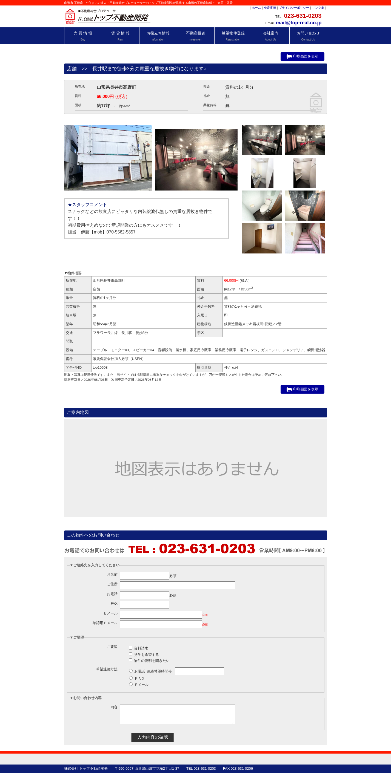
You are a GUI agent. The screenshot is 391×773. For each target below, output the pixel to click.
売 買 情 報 (83, 36)
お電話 (112, 594)
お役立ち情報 (158, 36)
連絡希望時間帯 (159, 671)
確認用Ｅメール (105, 623)
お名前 (112, 574)
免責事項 (270, 7)
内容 (114, 707)
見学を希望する (146, 655)
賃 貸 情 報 (120, 36)
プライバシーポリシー (294, 7)
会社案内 (270, 36)
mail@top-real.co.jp (299, 22)
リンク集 (318, 7)
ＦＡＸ (139, 678)
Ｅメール (110, 613)
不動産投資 (195, 36)
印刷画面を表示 (302, 56)
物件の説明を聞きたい (152, 661)
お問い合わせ (308, 36)
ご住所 (112, 584)
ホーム (256, 7)
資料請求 (141, 648)
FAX (114, 603)
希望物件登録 (233, 36)
